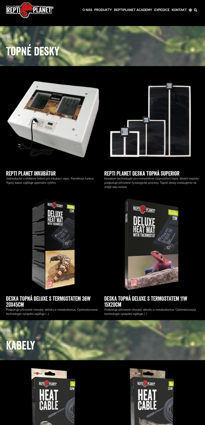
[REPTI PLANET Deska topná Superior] (146, 74)
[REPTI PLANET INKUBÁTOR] (53, 74)
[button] (195, 10)
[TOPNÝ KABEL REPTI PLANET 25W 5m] (146, 368)
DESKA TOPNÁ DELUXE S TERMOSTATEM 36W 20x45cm (69, 281)
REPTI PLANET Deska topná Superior (137, 173)
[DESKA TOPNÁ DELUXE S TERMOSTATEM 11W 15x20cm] (136, 195)
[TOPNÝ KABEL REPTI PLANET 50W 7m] (53, 368)
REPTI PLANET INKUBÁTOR (31, 173)
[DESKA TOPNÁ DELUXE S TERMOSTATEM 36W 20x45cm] (74, 179)
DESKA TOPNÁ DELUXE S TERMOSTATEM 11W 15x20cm (130, 298)
